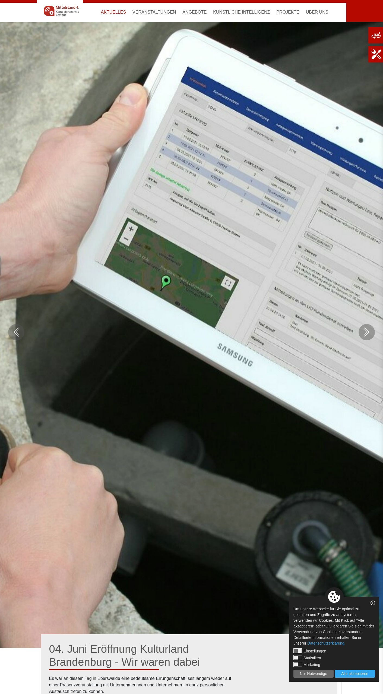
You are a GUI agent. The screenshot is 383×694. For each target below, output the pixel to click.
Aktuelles (113, 12)
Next (367, 332)
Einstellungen (309, 650)
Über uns (317, 12)
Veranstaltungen (154, 12)
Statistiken (307, 657)
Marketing (306, 664)
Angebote (194, 12)
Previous (16, 332)
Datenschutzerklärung (325, 643)
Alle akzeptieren (354, 673)
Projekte (287, 12)
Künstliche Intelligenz (241, 12)
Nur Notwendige (313, 673)
